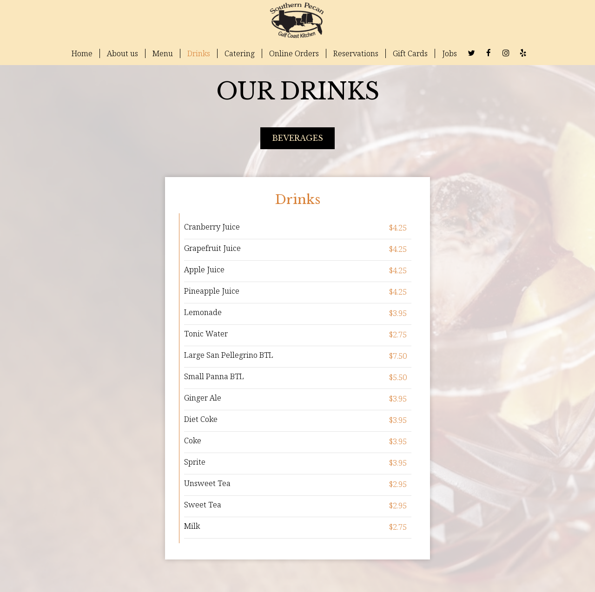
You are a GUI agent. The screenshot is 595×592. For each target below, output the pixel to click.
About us (122, 53)
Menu (162, 53)
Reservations (355, 53)
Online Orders (294, 53)
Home (82, 53)
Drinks (198, 53)
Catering (240, 53)
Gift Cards (410, 53)
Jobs (449, 53)
